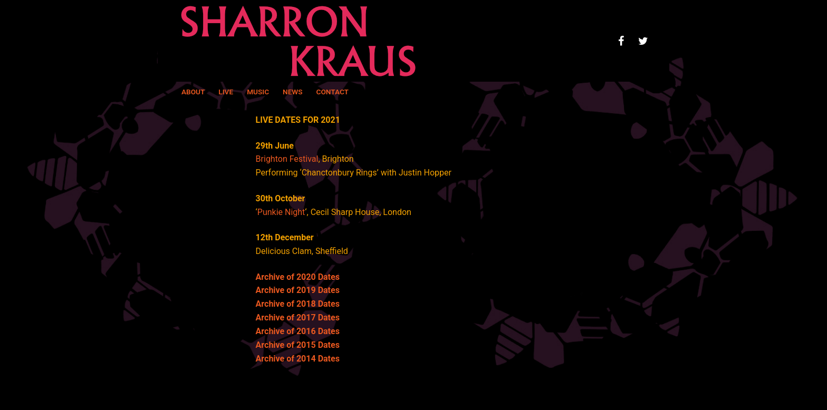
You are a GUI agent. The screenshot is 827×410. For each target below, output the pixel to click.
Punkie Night (281, 212)
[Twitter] (642, 41)
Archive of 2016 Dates (298, 331)
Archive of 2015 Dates (298, 345)
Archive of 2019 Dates (298, 290)
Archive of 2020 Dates (298, 277)
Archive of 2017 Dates (298, 318)
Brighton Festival (287, 159)
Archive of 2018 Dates (298, 304)
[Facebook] (620, 41)
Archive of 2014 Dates (298, 359)
